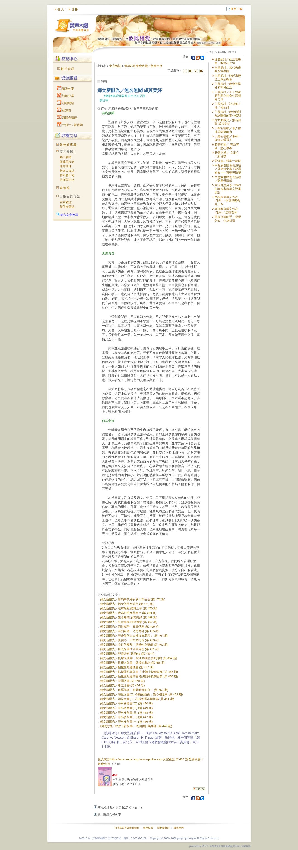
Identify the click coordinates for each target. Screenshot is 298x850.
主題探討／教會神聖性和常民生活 (228, 85)
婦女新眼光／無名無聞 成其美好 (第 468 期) (128, 617)
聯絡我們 (179, 827)
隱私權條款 (163, 827)
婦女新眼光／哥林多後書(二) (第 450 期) (126, 703)
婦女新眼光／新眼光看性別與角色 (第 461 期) (130, 649)
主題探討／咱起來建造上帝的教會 (228, 77)
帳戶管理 (67, 69)
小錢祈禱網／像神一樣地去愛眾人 (228, 138)
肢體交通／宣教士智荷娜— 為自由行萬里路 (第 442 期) (136, 726)
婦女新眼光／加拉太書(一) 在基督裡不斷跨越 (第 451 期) (137, 699)
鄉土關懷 (66, 157)
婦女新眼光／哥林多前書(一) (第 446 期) (126, 721)
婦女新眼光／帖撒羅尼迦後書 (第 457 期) (127, 667)
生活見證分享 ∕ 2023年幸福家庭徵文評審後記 (228, 189)
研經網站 (65, 103)
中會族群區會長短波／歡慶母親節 (228, 178)
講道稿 (65, 188)
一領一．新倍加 (70, 125)
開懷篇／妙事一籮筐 (228, 160)
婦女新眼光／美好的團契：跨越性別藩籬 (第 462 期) (134, 644)
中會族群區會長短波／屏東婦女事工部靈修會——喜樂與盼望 (228, 169)
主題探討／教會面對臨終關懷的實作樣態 (228, 113)
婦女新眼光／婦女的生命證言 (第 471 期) (127, 604)
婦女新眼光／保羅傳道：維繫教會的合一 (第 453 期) (134, 690)
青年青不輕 (67, 175)
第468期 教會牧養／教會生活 (143, 66)
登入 (60, 9)
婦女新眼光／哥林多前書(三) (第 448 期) (126, 712)
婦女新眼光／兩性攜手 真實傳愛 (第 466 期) (130, 626)
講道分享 (65, 88)
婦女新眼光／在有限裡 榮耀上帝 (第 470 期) (128, 608)
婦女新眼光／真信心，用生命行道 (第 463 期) (130, 640)
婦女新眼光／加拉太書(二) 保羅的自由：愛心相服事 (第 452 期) (141, 694)
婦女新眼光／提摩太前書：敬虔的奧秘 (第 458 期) (132, 662)
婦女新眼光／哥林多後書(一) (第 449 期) (126, 708)
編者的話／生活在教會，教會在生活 (228, 61)
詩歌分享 (65, 96)
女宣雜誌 (66, 202)
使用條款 (148, 827)
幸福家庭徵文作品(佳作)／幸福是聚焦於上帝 (227, 200)
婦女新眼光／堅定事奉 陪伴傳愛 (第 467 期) (128, 622)
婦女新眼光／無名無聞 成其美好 (228, 121)
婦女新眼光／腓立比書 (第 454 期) (122, 685)
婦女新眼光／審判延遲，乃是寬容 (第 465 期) (130, 631)
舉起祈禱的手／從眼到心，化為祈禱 (228, 218)
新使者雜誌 (67, 206)
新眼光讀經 (67, 117)
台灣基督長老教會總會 (126, 827)
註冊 (75, 9)
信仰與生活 (67, 179)
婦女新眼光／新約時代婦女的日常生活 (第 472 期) (132, 599)
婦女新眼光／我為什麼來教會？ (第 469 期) (128, 613)
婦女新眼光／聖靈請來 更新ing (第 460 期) (127, 653)
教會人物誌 (67, 170)
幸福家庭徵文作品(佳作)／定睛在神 (226, 210)
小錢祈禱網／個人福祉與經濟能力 (228, 130)
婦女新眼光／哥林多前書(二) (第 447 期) (126, 717)
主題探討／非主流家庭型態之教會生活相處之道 (228, 95)
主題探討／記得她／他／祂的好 (228, 105)
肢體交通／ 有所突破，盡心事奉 (227, 146)
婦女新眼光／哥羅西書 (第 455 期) (122, 681)
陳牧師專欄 (68, 144)
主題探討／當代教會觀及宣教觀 (228, 69)
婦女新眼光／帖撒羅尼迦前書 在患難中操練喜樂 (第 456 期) (139, 671)
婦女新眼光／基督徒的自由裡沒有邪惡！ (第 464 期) (134, 635)
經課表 (64, 110)
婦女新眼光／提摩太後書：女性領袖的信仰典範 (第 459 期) (138, 658)
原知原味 (66, 166)
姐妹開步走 (67, 161)
